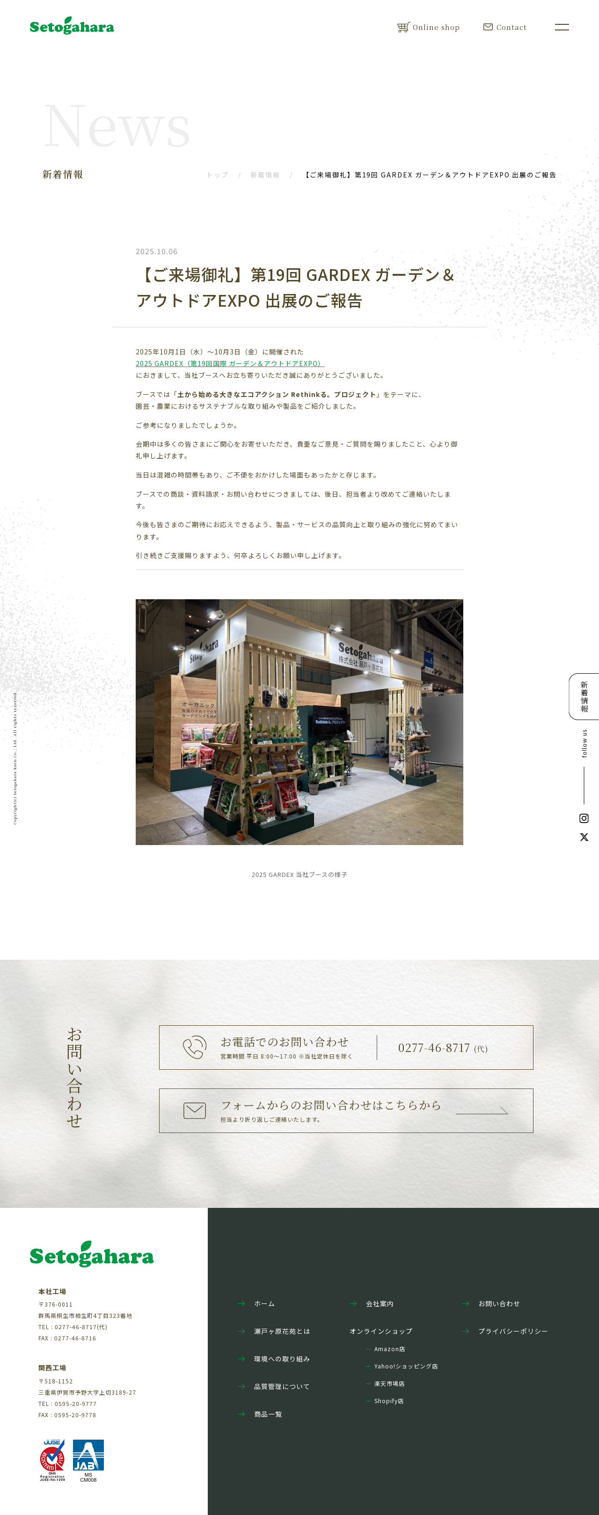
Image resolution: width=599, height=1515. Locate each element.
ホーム (256, 1303)
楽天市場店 (389, 1383)
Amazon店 (389, 1349)
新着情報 (266, 174)
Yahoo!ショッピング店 (406, 1366)
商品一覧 (260, 1414)
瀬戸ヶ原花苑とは (274, 1331)
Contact (505, 27)
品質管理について (274, 1386)
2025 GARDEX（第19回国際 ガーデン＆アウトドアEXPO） (230, 363)
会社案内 (372, 1303)
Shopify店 (389, 1401)
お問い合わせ (491, 1303)
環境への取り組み (274, 1358)
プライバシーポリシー (505, 1331)
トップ (217, 174)
